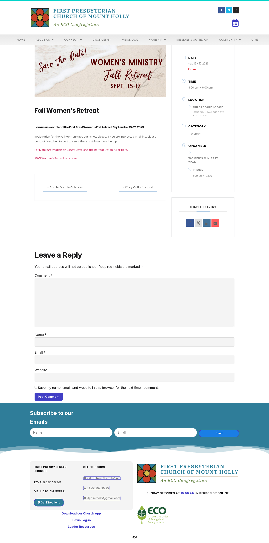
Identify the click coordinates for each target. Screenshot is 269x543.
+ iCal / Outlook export (136, 187)
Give (254, 39)
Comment (43, 276)
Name (41, 336)
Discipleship (101, 39)
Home (21, 39)
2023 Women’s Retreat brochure (56, 158)
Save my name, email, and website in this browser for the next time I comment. (98, 390)
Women (194, 134)
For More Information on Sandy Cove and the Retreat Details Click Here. (81, 150)
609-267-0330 (202, 176)
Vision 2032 (130, 39)
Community (230, 40)
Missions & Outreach (192, 39)
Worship (157, 40)
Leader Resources (81, 529)
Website (41, 372)
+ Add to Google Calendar (67, 187)
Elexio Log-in (81, 522)
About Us (44, 40)
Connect (73, 40)
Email (40, 354)
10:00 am (188, 495)
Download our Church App (81, 515)
